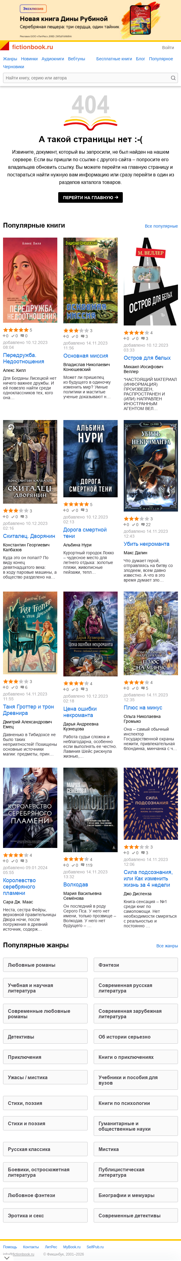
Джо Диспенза (138, 893)
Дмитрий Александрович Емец (27, 724)
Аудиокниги (53, 58)
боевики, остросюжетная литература (38, 1172)
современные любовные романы (39, 1014)
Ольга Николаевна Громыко (142, 719)
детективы (21, 1036)
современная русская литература (125, 988)
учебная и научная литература (30, 988)
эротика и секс (26, 1215)
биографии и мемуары (127, 1195)
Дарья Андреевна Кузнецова (81, 726)
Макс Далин (135, 552)
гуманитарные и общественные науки (125, 1126)
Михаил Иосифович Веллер (143, 369)
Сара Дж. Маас (18, 901)
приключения (24, 1057)
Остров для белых (147, 358)
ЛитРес (51, 1247)
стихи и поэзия (26, 1123)
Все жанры (167, 945)
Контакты (31, 1247)
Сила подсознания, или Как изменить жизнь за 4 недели (148, 878)
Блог (140, 58)
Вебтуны (76, 58)
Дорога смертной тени (85, 533)
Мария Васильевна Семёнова (82, 896)
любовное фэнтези (31, 1195)
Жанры (10, 58)
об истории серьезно (125, 1036)
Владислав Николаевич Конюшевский (86, 367)
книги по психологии (124, 1103)
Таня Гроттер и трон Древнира (28, 710)
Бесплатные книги (114, 58)
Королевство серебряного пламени (19, 886)
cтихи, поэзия (25, 1103)
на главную (88, 197)
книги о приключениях (126, 1057)
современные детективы (130, 1215)
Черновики (13, 66)
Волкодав (75, 885)
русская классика (29, 1149)
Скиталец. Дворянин (29, 536)
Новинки (29, 58)
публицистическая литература (121, 1172)
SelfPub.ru (95, 1247)
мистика (109, 1149)
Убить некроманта (146, 544)
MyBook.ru (71, 1247)
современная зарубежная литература (130, 1014)
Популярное (161, 58)
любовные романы (31, 965)
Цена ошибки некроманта (80, 712)
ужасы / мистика (28, 1077)
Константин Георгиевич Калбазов (26, 547)
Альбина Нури (77, 544)
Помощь (10, 1247)
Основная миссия (85, 356)
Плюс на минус (143, 708)
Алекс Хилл (14, 370)
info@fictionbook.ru (18, 1254)
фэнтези (109, 965)
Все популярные (161, 226)
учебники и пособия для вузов (128, 1080)
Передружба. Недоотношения (23, 358)
